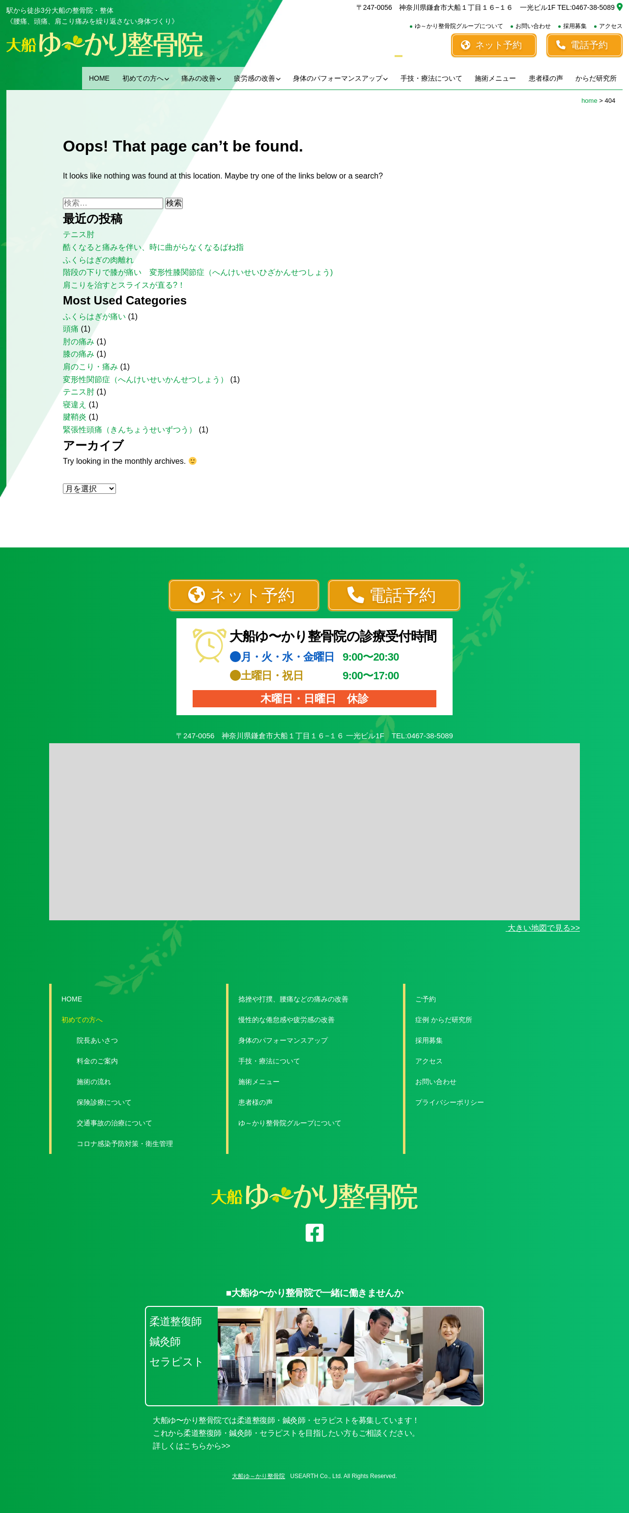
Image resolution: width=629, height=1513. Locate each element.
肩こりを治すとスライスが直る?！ (124, 285)
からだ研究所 (596, 78)
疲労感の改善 (257, 78)
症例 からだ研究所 (443, 1020)
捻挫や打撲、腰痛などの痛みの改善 (293, 999)
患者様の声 (546, 78)
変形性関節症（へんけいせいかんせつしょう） (145, 379)
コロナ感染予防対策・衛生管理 (125, 1144)
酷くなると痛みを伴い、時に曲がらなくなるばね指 (153, 247)
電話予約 (582, 45)
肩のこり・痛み (90, 367)
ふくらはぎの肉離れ (98, 260)
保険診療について (104, 1102)
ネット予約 (491, 45)
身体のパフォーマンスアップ (340, 78)
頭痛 (71, 329)
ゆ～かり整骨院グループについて (459, 26)
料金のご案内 (97, 1061)
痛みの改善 (201, 78)
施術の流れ (94, 1082)
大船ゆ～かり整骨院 (258, 1476)
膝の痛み (78, 354)
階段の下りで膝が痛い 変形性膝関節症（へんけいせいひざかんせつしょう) (198, 272)
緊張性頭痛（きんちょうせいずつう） (130, 429)
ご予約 (425, 999)
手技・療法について (431, 78)
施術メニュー (495, 78)
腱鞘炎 (74, 417)
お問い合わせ (533, 26)
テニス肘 (78, 234)
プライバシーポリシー (449, 1102)
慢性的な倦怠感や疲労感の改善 (286, 1020)
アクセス (611, 26)
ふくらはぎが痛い (94, 316)
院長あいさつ (97, 1040)
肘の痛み (78, 341)
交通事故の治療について (114, 1123)
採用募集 (575, 26)
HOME (99, 78)
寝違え (74, 404)
